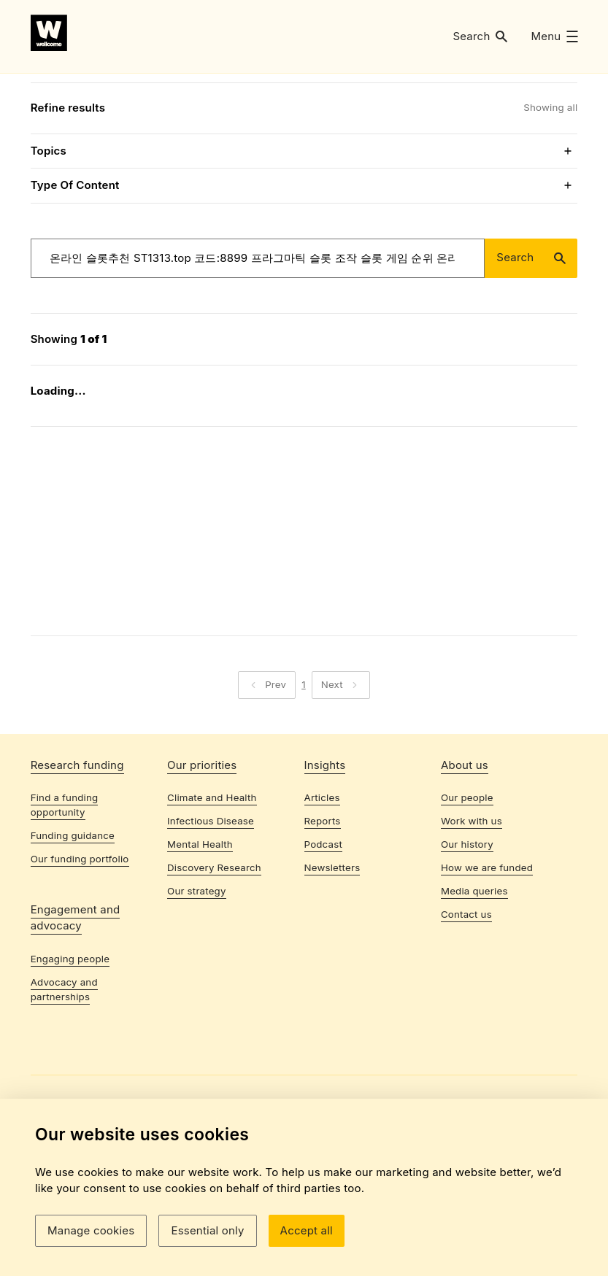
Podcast (323, 929)
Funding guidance (73, 920)
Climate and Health (212, 882)
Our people (467, 882)
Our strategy (196, 975)
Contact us (466, 998)
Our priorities (201, 849)
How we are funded (487, 952)
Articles (322, 882)
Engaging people (70, 1043)
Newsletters (332, 952)
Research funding (77, 849)
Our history (467, 929)
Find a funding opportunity (65, 889)
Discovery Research (214, 952)
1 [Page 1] (303, 756)
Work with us (471, 905)
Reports (322, 905)
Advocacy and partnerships (64, 1073)
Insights (325, 849)
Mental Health (200, 929)
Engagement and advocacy (75, 1002)
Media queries (474, 975)
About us (464, 849)
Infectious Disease (210, 905)
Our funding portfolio (80, 943)
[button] (480, 36)
